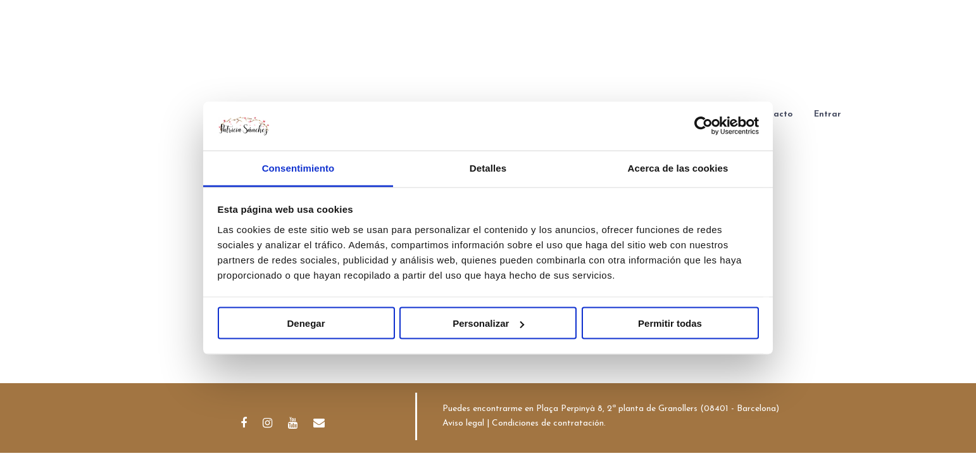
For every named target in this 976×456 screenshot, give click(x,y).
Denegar (306, 323)
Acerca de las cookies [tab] (678, 167)
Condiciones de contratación (548, 423)
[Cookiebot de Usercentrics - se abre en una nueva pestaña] (703, 126)
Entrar (827, 114)
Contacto (773, 114)
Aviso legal (463, 423)
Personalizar (488, 323)
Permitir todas (670, 323)
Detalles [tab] (488, 167)
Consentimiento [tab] (298, 167)
